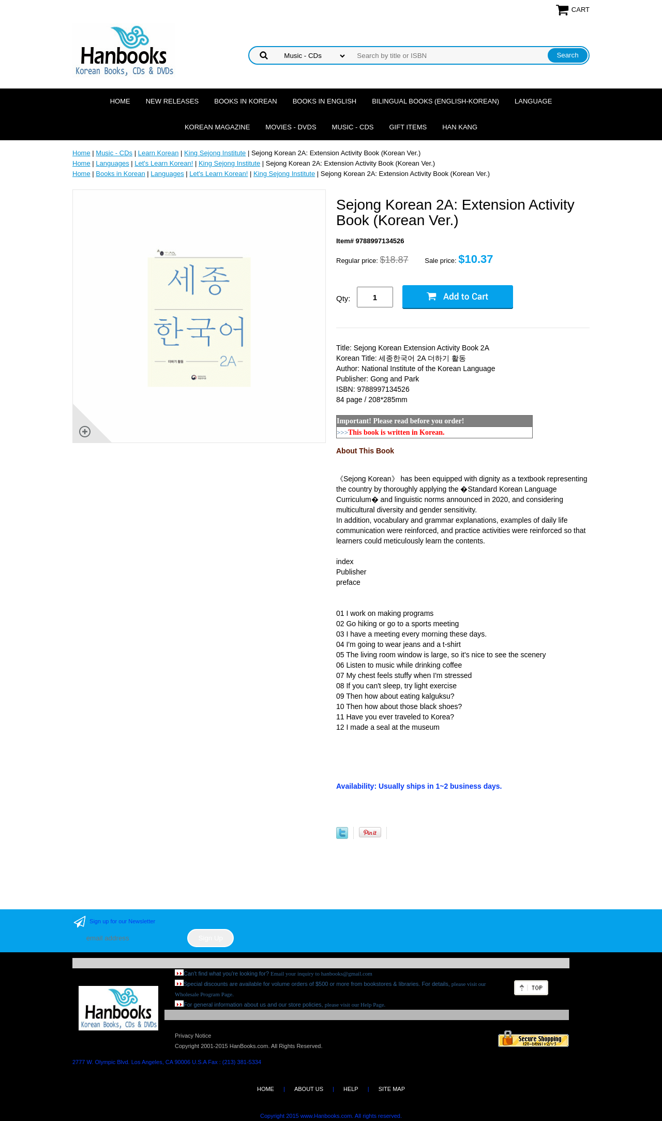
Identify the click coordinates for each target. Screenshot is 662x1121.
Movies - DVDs (290, 127)
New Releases (172, 101)
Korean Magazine (217, 127)
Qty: (343, 298)
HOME (265, 1089)
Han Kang (459, 127)
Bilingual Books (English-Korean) (435, 101)
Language (533, 101)
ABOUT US (308, 1089)
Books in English (325, 101)
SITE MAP (392, 1089)
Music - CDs (353, 127)
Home (120, 101)
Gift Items (408, 127)
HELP (350, 1089)
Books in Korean (245, 101)
